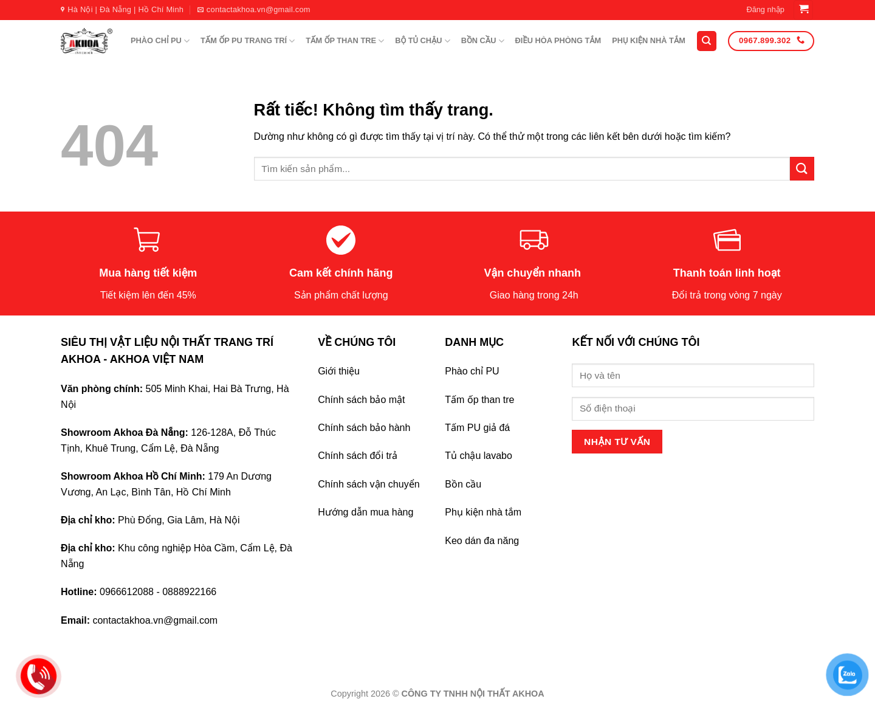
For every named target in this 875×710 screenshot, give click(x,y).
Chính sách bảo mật (361, 400)
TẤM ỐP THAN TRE (345, 41)
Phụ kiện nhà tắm (483, 512)
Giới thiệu (339, 371)
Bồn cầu (463, 484)
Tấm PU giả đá (477, 427)
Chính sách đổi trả (357, 455)
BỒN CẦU (482, 41)
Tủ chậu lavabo (478, 455)
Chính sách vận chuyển (368, 484)
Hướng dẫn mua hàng (365, 512)
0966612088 (127, 592)
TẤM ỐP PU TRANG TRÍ (248, 41)
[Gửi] (802, 169)
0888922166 (189, 592)
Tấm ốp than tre (479, 400)
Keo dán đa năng (482, 541)
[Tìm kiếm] (706, 41)
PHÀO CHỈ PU (160, 41)
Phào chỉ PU (472, 371)
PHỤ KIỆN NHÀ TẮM (648, 40)
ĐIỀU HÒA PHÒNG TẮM (558, 40)
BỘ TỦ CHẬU (422, 41)
